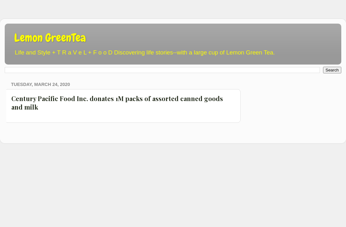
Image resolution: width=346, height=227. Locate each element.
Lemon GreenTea (50, 38)
